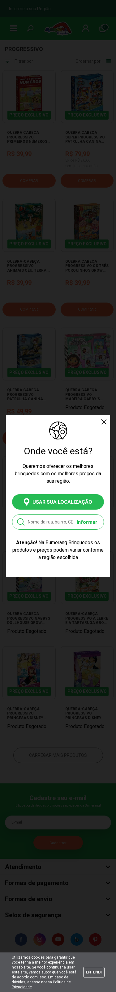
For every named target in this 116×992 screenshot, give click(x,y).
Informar (87, 522)
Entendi (94, 972)
